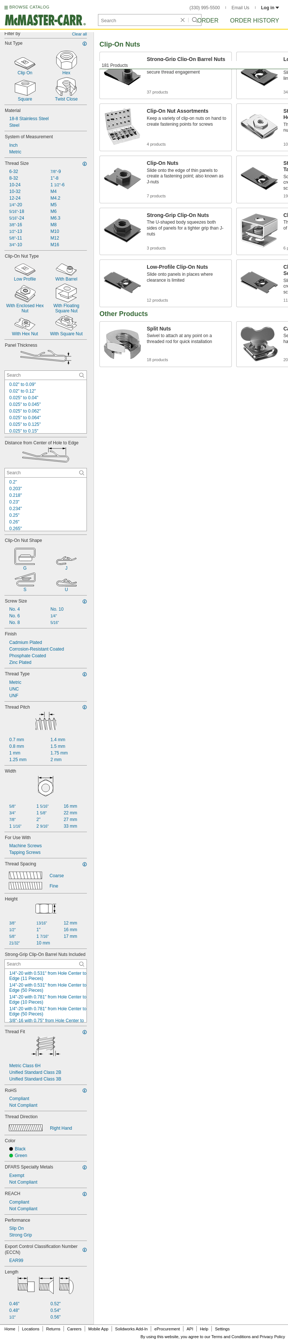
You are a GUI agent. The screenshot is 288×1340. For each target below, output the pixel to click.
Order (207, 20)
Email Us (240, 7)
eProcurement (167, 1329)
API (190, 1329)
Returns (53, 1329)
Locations (31, 1329)
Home (9, 1329)
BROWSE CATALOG (29, 7)
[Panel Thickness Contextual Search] (45, 375)
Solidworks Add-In (131, 1329)
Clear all (79, 34)
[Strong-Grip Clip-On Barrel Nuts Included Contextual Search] (45, 964)
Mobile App (98, 1329)
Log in (270, 7)
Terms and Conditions (231, 1336)
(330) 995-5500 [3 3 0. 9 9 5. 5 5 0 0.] (205, 7)
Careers (74, 1329)
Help (204, 1329)
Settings (222, 1329)
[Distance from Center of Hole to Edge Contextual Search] (45, 473)
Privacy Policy (272, 1336)
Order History (254, 20)
